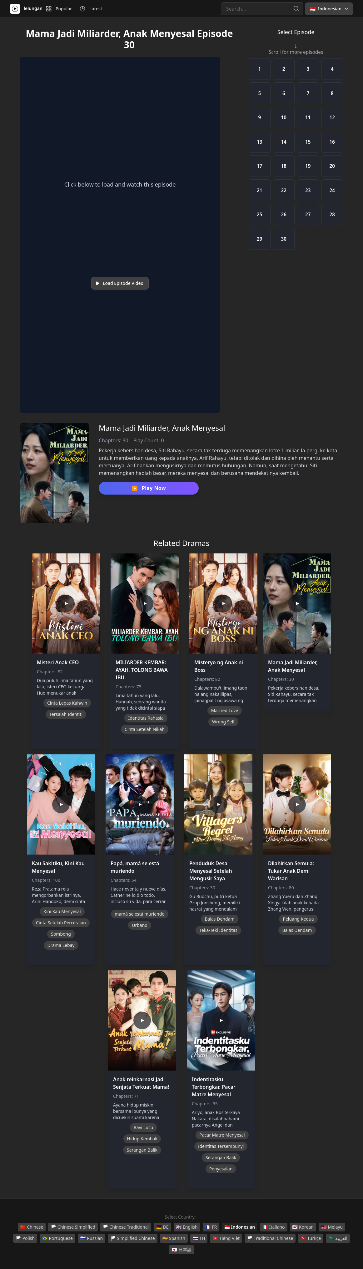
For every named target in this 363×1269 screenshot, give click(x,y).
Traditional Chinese (270, 1238)
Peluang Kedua (298, 919)
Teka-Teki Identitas (218, 930)
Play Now (149, 488)
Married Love (224, 710)
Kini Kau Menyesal (62, 911)
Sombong (61, 934)
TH (199, 1238)
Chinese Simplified (73, 1227)
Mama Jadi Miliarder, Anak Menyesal (162, 428)
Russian (91, 1238)
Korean (303, 1227)
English (187, 1227)
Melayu (332, 1227)
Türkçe (311, 1238)
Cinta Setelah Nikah (145, 729)
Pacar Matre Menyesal (222, 1135)
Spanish (173, 1238)
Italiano (273, 1227)
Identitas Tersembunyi (221, 1146)
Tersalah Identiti (65, 714)
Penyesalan (221, 1169)
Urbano (139, 925)
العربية (337, 1238)
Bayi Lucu (143, 1127)
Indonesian (239, 1227)
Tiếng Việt (226, 1238)
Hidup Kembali (142, 1139)
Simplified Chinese (132, 1238)
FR (211, 1227)
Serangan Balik (142, 1150)
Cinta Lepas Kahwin (67, 703)
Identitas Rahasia (145, 718)
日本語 (181, 1249)
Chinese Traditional (126, 1227)
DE (162, 1227)
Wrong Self (223, 722)
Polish (25, 1238)
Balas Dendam (219, 919)
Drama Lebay (61, 945)
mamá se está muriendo (140, 914)
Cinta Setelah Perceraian (61, 923)
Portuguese (57, 1238)
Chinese (31, 1227)
